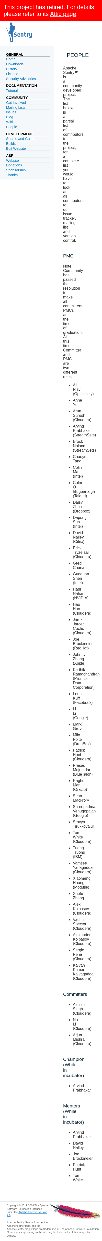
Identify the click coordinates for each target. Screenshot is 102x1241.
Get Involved (16, 103)
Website (12, 160)
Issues (11, 112)
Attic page (63, 14)
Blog (9, 117)
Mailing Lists (15, 107)
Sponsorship (16, 170)
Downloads (14, 64)
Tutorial (12, 91)
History (11, 69)
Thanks (12, 175)
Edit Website (16, 148)
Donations (14, 165)
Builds (11, 144)
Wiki (9, 122)
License (12, 74)
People (11, 127)
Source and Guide (20, 139)
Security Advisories (21, 79)
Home (10, 59)
